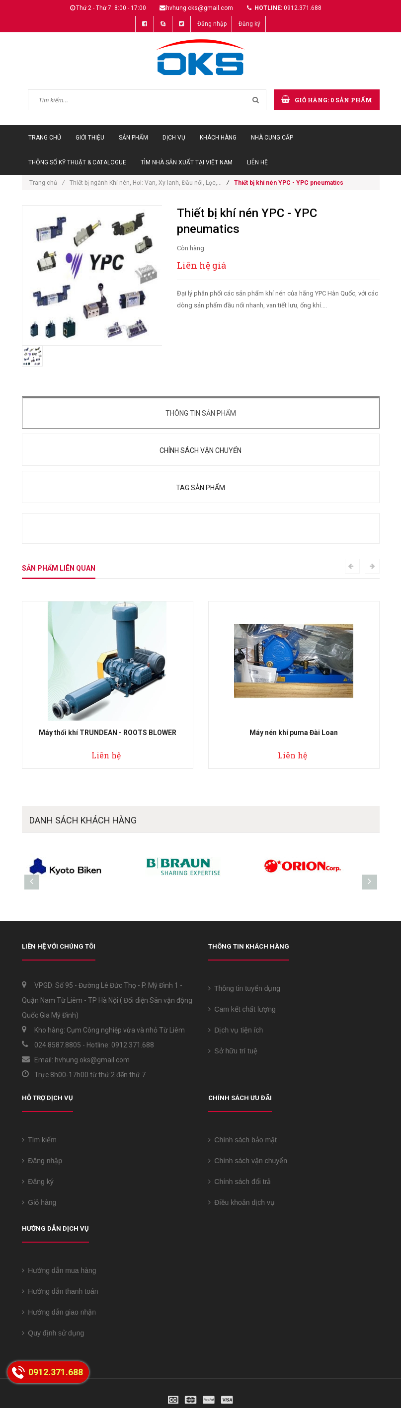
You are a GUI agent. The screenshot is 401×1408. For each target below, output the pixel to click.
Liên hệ (257, 162)
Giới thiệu (90, 137)
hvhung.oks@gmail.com (199, 7)
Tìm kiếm (39, 1140)
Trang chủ (44, 137)
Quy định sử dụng (53, 1333)
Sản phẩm (133, 137)
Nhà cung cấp (272, 137)
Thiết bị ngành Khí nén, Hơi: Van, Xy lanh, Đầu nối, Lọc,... (146, 182)
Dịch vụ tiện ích (235, 1030)
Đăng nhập (212, 23)
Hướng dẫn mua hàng (59, 1270)
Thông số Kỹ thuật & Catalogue (77, 162)
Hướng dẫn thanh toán (60, 1291)
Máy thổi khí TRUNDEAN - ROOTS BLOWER (107, 733)
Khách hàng (218, 137)
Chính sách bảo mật (242, 1140)
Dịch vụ (173, 137)
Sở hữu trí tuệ (232, 1051)
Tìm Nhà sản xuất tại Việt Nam (187, 162)
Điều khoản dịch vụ (241, 1202)
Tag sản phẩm (200, 488)
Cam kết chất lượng (242, 1009)
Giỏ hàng (39, 1202)
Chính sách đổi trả (239, 1182)
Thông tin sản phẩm (200, 413)
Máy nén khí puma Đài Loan (293, 733)
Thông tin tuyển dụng (244, 988)
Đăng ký (249, 23)
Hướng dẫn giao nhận (59, 1312)
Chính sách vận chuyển (200, 450)
